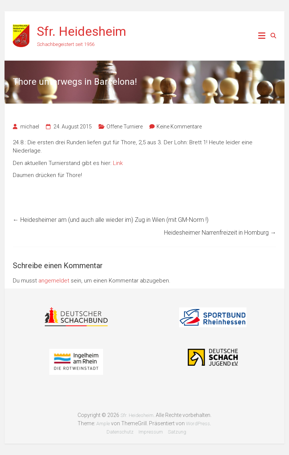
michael (29, 127)
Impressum (150, 432)
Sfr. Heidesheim (81, 31)
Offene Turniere (124, 127)
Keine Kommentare (179, 127)
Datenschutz (120, 432)
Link (118, 163)
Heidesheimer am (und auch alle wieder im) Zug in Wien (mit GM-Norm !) (110, 219)
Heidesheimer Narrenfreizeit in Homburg (220, 232)
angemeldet (53, 280)
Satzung (177, 432)
